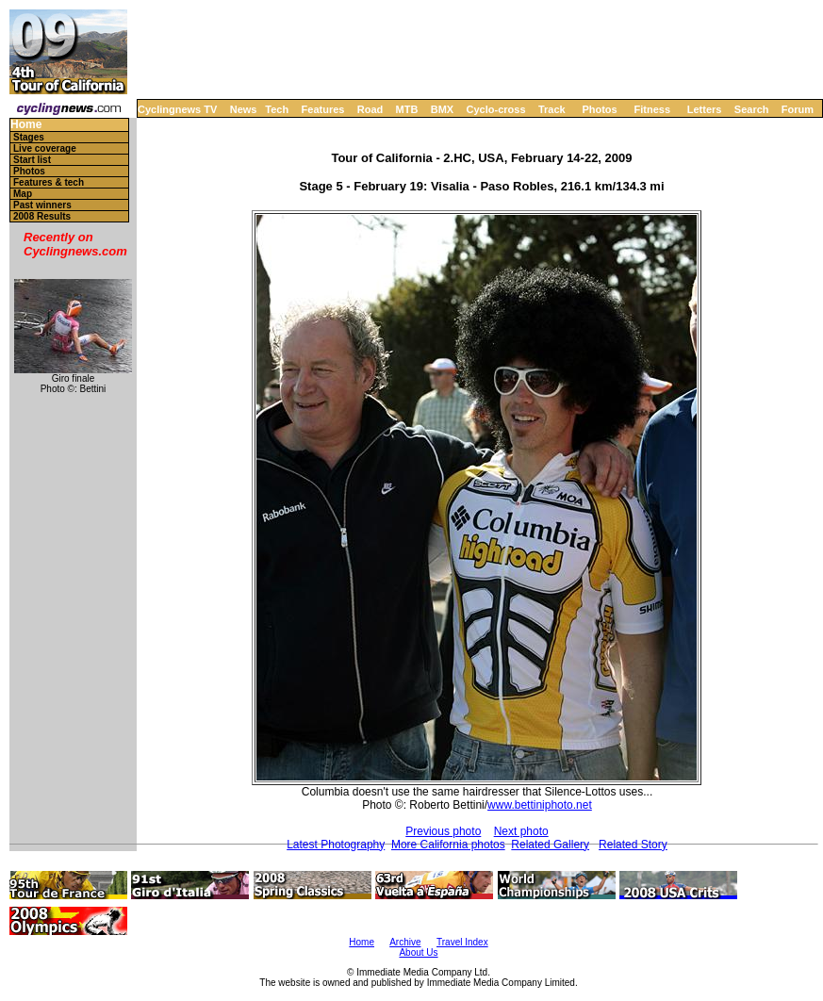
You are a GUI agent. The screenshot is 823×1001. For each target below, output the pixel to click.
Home (25, 125)
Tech (276, 109)
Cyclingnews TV (177, 109)
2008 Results (42, 216)
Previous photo (443, 831)
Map (22, 194)
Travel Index (462, 942)
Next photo (521, 831)
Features (323, 109)
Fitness (652, 109)
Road (370, 109)
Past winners (42, 205)
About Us (418, 952)
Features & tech (48, 182)
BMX (442, 109)
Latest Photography (336, 844)
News (243, 109)
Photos (599, 109)
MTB (407, 109)
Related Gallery (550, 844)
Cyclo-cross (496, 109)
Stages (28, 137)
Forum (798, 109)
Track (552, 109)
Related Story (633, 844)
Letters (704, 109)
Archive (404, 942)
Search (751, 109)
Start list (32, 160)
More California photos (448, 844)
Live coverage (44, 148)
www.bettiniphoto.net (539, 805)
